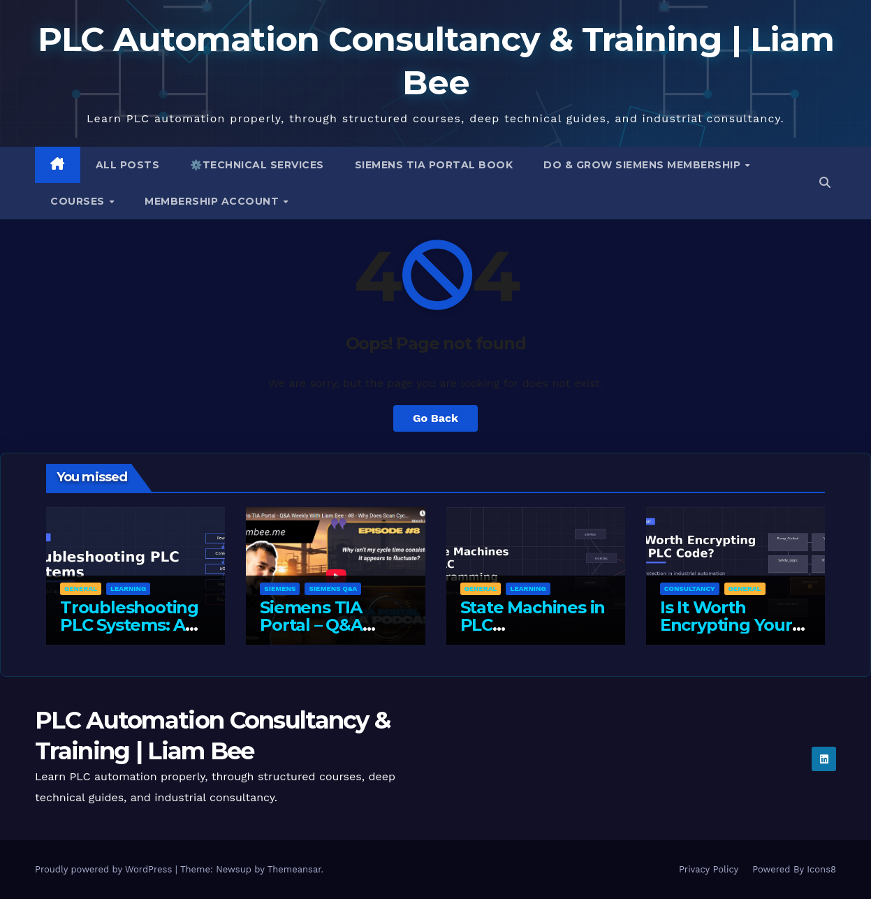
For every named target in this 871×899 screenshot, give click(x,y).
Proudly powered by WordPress (105, 869)
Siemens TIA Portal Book (434, 165)
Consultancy (689, 588)
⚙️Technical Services (257, 165)
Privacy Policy (708, 869)
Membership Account (213, 201)
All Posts (128, 165)
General (80, 588)
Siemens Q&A (333, 588)
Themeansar (294, 869)
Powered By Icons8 (794, 869)
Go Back (435, 418)
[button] (824, 182)
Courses (79, 201)
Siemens (279, 588)
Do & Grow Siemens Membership (643, 165)
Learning (128, 588)
